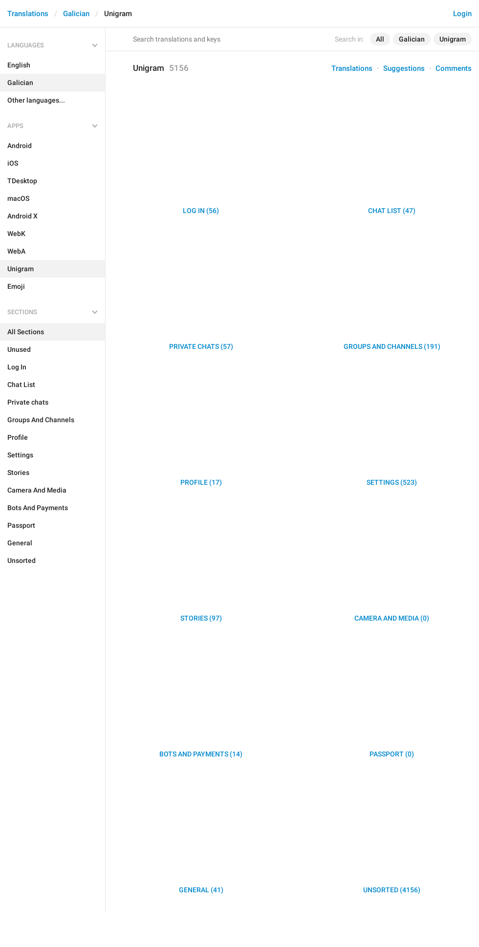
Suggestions (404, 68)
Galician (76, 13)
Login (462, 13)
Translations (27, 13)
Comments (453, 68)
